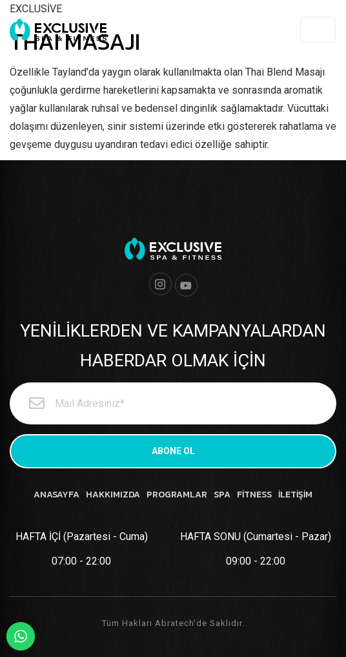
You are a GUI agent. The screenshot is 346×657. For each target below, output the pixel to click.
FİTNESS (254, 494)
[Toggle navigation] (318, 29)
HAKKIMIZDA (113, 494)
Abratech (174, 623)
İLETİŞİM (295, 494)
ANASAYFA (56, 494)
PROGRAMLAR (177, 494)
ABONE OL (173, 451)
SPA (222, 494)
